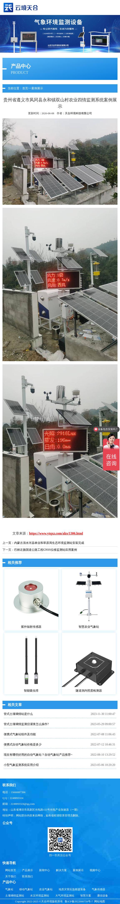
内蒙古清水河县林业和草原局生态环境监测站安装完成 (49, 542)
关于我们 (10, 876)
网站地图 (99, 901)
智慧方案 (85, 895)
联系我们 (27, 876)
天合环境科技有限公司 (78, 113)
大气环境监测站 (64, 895)
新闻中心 (44, 870)
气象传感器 (98, 889)
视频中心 (95, 870)
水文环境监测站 (39, 895)
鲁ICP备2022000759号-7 (79, 901)
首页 (25, 88)
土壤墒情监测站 (14, 895)
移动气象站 (26, 889)
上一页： (8, 542)
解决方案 (61, 870)
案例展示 (37, 88)
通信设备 (102, 895)
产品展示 (27, 870)
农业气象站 (46, 889)
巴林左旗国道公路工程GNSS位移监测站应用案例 (45, 549)
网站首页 (10, 870)
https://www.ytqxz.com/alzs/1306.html (56, 533)
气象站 (9, 889)
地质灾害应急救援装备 (72, 889)
